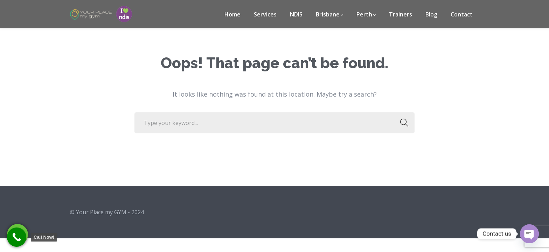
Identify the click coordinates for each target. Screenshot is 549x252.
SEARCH (402, 123)
